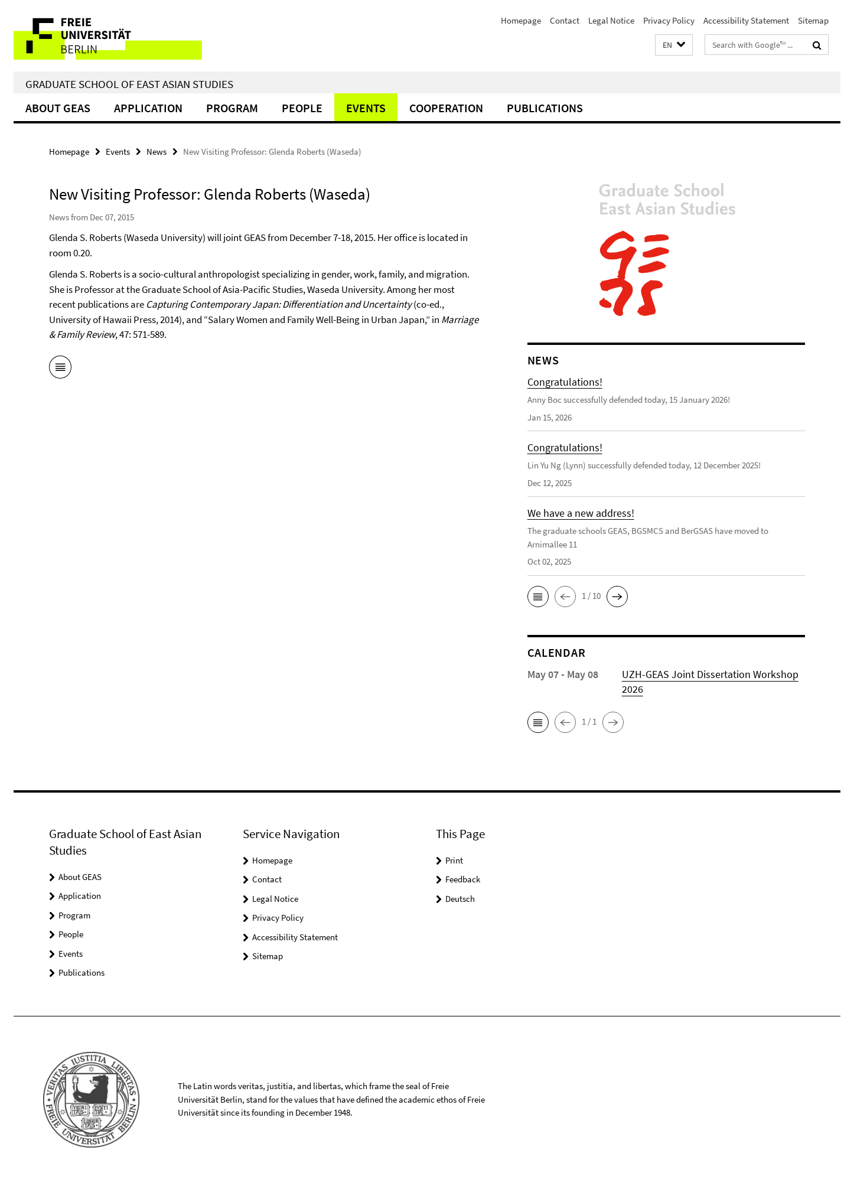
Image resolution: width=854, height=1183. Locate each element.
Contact (564, 20)
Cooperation (446, 107)
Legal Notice (611, 20)
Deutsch (460, 898)
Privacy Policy (669, 20)
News (156, 151)
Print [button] (454, 860)
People (302, 107)
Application (148, 107)
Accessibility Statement (746, 20)
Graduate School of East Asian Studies (129, 84)
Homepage (521, 20)
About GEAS (57, 107)
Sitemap (813, 20)
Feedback (462, 879)
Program (232, 107)
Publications (545, 107)
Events (366, 107)
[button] (674, 45)
